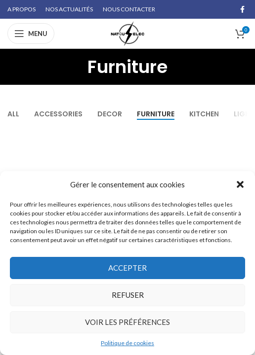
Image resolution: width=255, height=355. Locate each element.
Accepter (127, 267)
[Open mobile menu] (30, 33)
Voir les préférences (127, 322)
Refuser (128, 294)
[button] (240, 184)
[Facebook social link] (242, 9)
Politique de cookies (127, 343)
